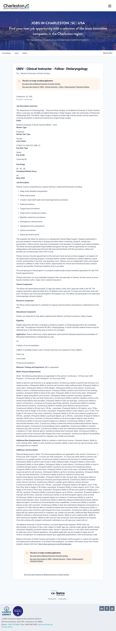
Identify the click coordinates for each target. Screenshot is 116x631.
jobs (17, 53)
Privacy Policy (6, 627)
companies (6, 53)
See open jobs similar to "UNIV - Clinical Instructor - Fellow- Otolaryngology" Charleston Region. (56, 87)
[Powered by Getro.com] (58, 593)
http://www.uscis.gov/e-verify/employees (54, 544)
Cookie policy (62, 599)
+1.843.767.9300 (13, 624)
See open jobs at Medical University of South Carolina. (41, 84)
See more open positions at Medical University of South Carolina (46, 575)
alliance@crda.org (45, 624)
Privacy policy (52, 599)
